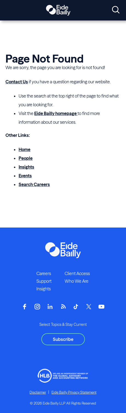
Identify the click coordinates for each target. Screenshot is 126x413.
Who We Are (76, 281)
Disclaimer (38, 392)
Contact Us (16, 81)
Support (43, 281)
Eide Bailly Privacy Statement (73, 392)
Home (24, 149)
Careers (43, 273)
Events (25, 175)
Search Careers (34, 184)
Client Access (77, 273)
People (26, 158)
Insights (26, 167)
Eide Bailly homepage (56, 113)
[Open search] (116, 10)
